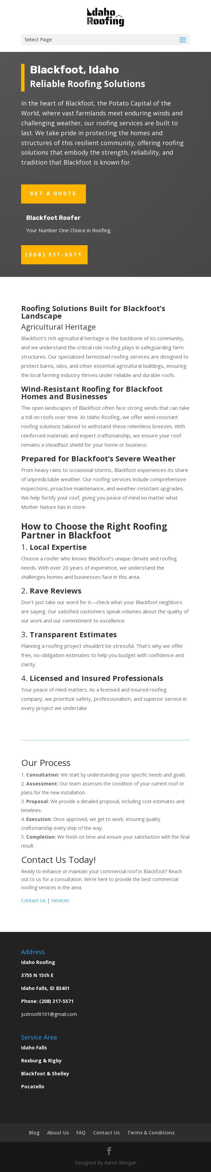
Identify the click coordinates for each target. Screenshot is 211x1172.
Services (60, 900)
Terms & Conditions (151, 1132)
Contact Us (33, 900)
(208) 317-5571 (53, 255)
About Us (58, 1132)
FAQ (81, 1132)
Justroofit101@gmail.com (49, 1014)
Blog (34, 1132)
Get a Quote (53, 194)
